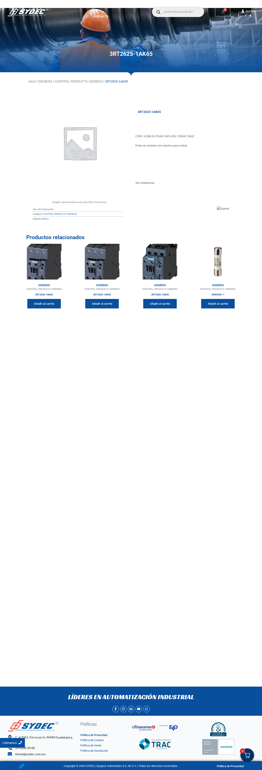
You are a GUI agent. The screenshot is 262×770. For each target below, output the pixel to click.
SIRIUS (45, 219)
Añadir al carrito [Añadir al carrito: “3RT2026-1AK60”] (160, 303)
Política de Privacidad (93, 735)
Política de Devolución (94, 750)
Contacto (100, 16)
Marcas (119, 7)
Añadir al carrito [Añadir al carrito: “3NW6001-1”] (218, 303)
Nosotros (97, 7)
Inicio (78, 7)
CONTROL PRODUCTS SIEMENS (78, 81)
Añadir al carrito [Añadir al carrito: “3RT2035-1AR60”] (102, 303)
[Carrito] (222, 11)
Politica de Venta (90, 745)
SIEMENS (45, 81)
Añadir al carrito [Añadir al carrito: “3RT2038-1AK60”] (44, 303)
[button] (119, 7)
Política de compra (92, 740)
